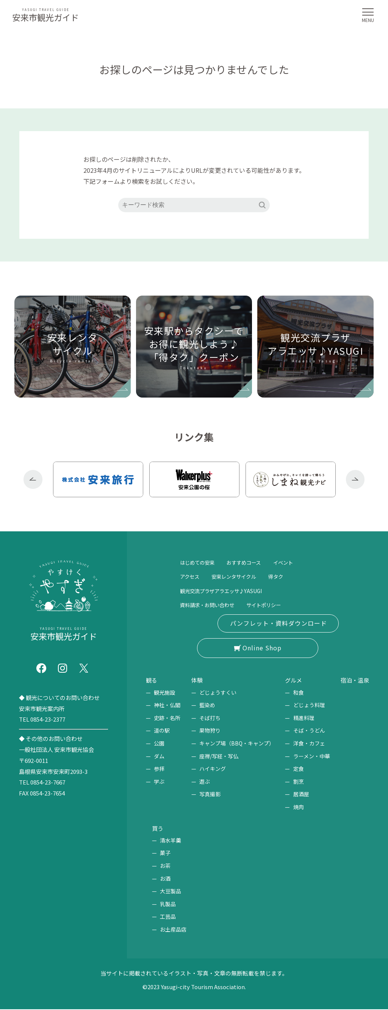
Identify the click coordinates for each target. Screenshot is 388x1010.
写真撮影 (208, 794)
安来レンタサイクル (243, 576)
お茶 (165, 866)
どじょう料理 (305, 705)
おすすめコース (256, 562)
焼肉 (294, 807)
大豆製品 (170, 891)
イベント (301, 562)
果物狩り (208, 730)
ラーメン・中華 (307, 756)
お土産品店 (173, 929)
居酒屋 (297, 794)
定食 (294, 769)
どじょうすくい (216, 692)
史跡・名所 (167, 718)
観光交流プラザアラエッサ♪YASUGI (230, 590)
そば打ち (208, 718)
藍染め (205, 705)
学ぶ (159, 781)
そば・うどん (305, 730)
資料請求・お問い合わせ (213, 604)
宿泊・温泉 (352, 680)
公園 (159, 743)
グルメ (291, 680)
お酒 (165, 879)
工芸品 (168, 917)
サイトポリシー (280, 604)
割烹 (294, 781)
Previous (32, 479)
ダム (159, 756)
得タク (292, 576)
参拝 (159, 769)
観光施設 (164, 692)
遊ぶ (202, 781)
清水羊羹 (170, 840)
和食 (294, 692)
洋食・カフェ (305, 743)
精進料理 (300, 718)
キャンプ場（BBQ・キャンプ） (234, 743)
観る (153, 680)
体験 (196, 680)
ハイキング (210, 769)
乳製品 (168, 904)
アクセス (192, 576)
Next (355, 479)
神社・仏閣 (167, 705)
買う (159, 828)
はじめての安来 (201, 562)
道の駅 (162, 730)
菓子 (165, 853)
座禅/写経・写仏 (216, 756)
